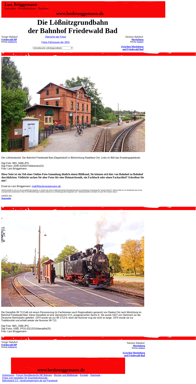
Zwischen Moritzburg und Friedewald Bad (132, 48)
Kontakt (84, 375)
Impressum (8, 375)
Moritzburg (137, 39)
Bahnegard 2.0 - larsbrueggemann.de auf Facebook (30, 380)
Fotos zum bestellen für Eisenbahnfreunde (25, 378)
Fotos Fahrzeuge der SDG (55, 42)
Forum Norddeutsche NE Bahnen (34, 375)
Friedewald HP (9, 39)
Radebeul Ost (12, 42)
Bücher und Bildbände (66, 375)
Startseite (95, 375)
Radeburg (140, 42)
